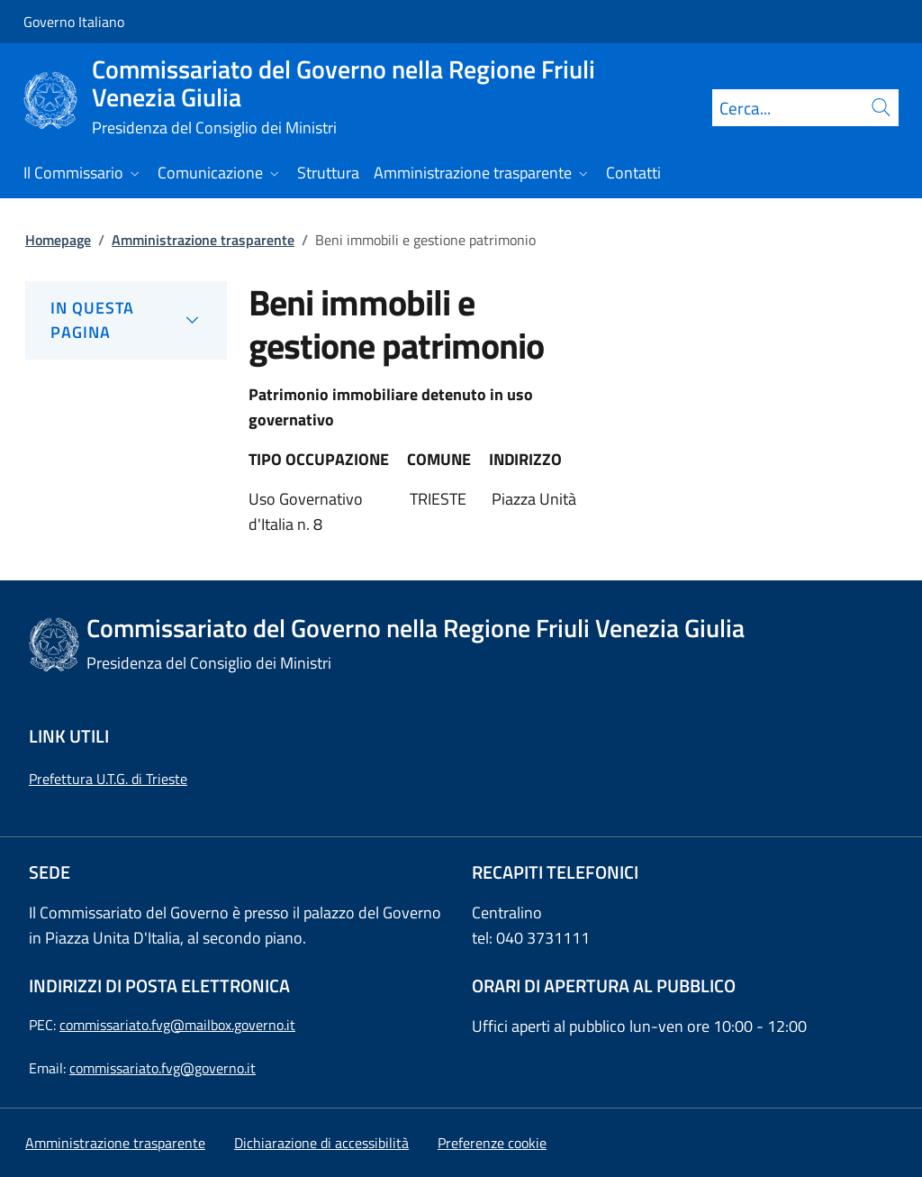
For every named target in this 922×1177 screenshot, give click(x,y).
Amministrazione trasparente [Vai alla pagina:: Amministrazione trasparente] (203, 240)
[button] (492, 1143)
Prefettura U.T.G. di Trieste (108, 778)
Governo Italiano (73, 21)
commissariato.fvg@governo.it (162, 1068)
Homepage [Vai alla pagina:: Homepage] (58, 240)
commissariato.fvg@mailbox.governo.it (177, 1025)
